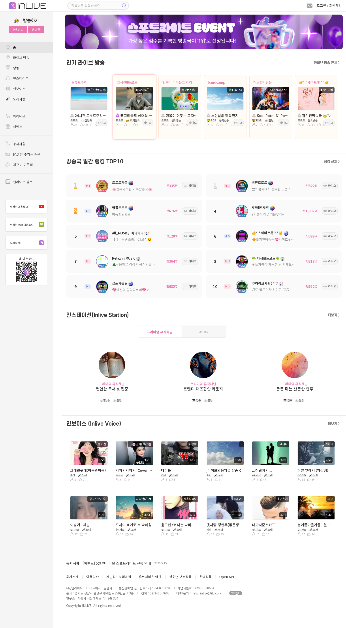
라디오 (102, 123)
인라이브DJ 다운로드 (28, 224)
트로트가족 (120, 182)
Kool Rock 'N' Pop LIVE (270, 115)
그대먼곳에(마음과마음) (88, 470)
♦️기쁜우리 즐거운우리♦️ (268, 214)
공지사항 (72, 563)
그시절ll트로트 (127, 82)
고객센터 (236, 593)
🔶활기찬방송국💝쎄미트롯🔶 (273, 239)
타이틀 (166, 470)
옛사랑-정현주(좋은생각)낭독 (225, 524)
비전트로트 (259, 182)
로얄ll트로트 (260, 207)
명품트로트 (120, 207)
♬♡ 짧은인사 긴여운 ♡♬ (270, 289)
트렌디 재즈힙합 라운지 (203, 389)
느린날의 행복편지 (223, 115)
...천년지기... (262, 470)
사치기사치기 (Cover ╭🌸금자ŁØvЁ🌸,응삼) (134, 470)
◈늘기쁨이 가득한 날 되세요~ (272, 264)
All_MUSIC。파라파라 (128, 233)
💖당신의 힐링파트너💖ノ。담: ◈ (136, 289)
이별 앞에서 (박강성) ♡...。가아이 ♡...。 (315, 470)
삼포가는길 (120, 283)
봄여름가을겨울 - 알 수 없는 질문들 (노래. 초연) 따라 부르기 (315, 524)
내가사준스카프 (263, 524)
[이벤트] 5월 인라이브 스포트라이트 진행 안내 (117, 563)
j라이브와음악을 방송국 (224, 470)
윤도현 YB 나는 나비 (176, 524)
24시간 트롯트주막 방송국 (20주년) (88, 115)
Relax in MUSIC (123, 258)
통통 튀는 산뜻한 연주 (294, 389)
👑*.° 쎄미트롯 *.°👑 (314, 82)
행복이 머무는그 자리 (177, 82)
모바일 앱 (28, 242)
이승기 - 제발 (80, 524)
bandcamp (216, 82)
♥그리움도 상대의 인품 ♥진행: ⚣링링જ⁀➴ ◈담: (134, 115)
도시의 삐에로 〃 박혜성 (134, 524)
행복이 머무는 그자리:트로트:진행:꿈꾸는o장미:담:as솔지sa (179, 115)
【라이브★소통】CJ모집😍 (132, 239)
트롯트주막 (79, 82)
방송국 (36, 29)
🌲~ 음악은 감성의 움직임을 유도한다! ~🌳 (142, 264)
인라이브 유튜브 (28, 206)
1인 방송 (18, 29)
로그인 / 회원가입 (329, 5)
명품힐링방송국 (123, 214)
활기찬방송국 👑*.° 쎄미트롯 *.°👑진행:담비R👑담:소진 (316, 115)
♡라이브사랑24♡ (265, 283)
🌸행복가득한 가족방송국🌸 (132, 189)
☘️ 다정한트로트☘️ (266, 258)
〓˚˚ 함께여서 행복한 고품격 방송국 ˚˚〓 (279, 189)
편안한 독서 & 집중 (112, 389)
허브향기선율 (262, 82)
